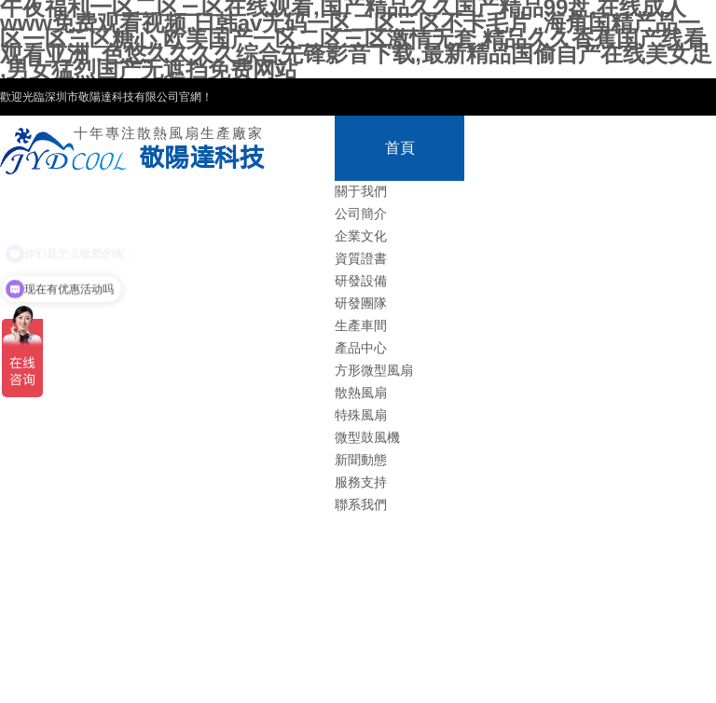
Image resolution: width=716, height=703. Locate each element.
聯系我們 (361, 505)
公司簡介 (361, 214)
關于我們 (361, 192)
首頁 (400, 148)
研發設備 (361, 281)
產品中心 (361, 348)
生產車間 (361, 326)
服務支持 (361, 482)
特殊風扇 (361, 415)
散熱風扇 (361, 393)
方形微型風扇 (374, 371)
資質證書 (361, 259)
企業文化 (361, 236)
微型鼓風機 (367, 438)
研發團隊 (361, 303)
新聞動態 (361, 460)
